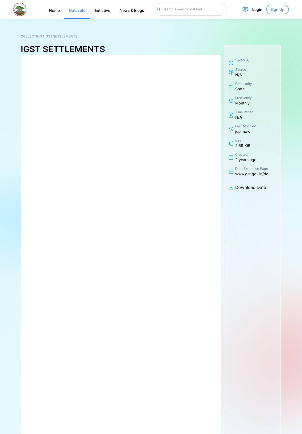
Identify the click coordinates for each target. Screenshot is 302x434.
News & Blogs (132, 10)
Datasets (77, 10)
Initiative (102, 10)
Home (54, 10)
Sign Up (277, 9)
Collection (32, 36)
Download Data (250, 187)
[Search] (191, 9)
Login (257, 9)
